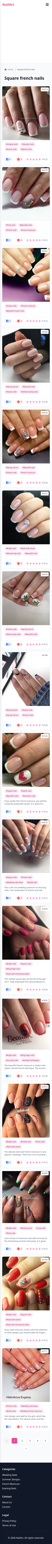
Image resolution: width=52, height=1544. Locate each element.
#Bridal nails (32, 882)
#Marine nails (26, 149)
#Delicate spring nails (29, 392)
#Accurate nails (12, 1060)
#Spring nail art (12, 387)
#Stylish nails (26, 791)
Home (8, 69)
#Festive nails (11, 629)
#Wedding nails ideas (14, 882)
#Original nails (11, 144)
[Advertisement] (26, 36)
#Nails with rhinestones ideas (17, 974)
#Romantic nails (29, 796)
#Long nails (40, 1228)
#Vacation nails (28, 144)
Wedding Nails (9, 1474)
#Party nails (10, 225)
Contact (6, 1506)
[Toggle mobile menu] (47, 4)
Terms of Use (9, 1525)
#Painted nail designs (30, 1060)
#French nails (11, 149)
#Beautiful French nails (15, 311)
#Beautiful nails (26, 225)
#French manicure (28, 230)
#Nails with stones (28, 548)
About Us (7, 1502)
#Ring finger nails (13, 969)
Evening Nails (9, 1488)
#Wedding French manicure (31, 1411)
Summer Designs (11, 1479)
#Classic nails (11, 306)
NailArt (8, 4)
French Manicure (11, 1483)
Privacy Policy (9, 1520)
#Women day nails (13, 553)
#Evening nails (11, 710)
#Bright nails (11, 548)
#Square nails (11, 791)
